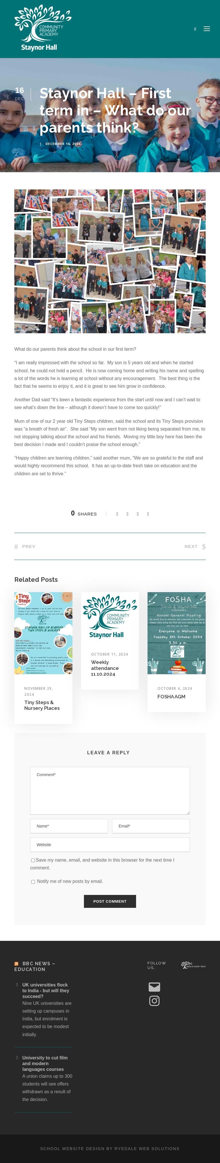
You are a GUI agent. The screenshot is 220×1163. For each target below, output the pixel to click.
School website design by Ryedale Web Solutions (110, 1148)
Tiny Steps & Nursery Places (42, 705)
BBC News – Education (35, 966)
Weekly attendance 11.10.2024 (105, 668)
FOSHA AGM (171, 696)
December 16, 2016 (63, 144)
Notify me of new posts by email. (70, 881)
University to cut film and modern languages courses (45, 1063)
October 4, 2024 (175, 688)
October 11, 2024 (109, 654)
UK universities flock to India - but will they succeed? (45, 990)
